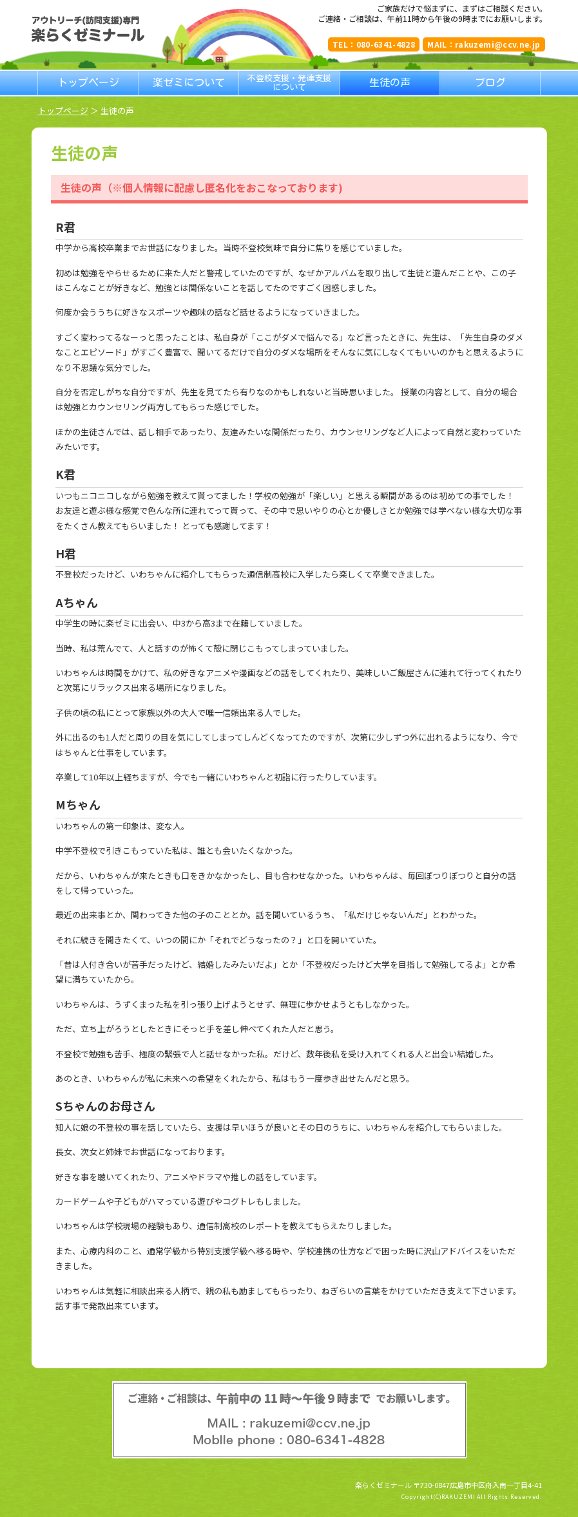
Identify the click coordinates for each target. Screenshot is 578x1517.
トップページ (63, 110)
